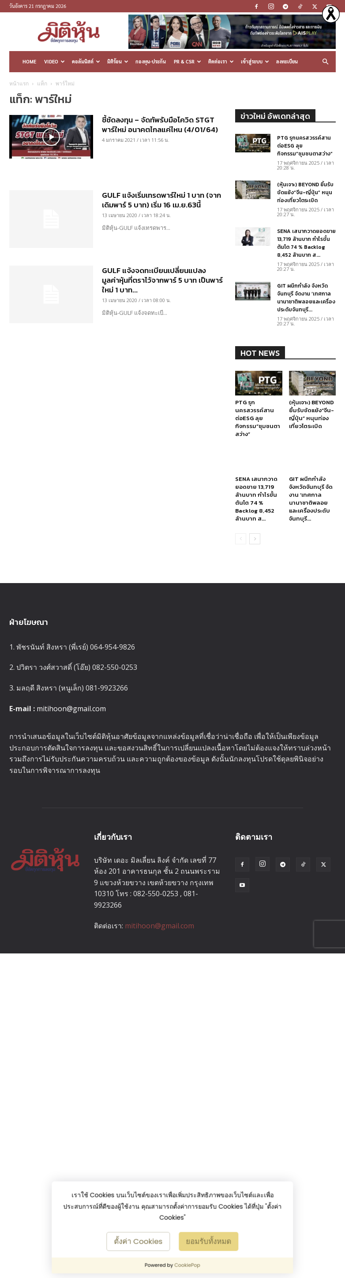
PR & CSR (187, 61)
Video (54, 61)
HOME (29, 61)
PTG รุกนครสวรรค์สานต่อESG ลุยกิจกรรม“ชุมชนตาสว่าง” (257, 418)
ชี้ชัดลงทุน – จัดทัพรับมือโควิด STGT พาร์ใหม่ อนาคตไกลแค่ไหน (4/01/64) (160, 124)
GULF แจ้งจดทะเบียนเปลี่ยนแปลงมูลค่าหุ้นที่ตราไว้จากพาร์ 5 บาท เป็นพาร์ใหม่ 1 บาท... (162, 280)
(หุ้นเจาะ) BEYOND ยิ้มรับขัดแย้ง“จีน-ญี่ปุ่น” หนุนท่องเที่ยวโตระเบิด (305, 192)
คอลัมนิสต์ (86, 61)
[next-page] (254, 538)
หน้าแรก (19, 83)
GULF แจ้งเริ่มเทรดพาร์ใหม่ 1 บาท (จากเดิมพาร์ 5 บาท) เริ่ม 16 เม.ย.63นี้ (161, 200)
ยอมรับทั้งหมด (208, 1241)
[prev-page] (240, 538)
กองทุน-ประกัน (150, 61)
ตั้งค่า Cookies (138, 1241)
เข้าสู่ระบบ (255, 61)
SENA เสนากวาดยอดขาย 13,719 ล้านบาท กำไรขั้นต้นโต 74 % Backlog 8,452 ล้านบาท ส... (306, 243)
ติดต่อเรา (221, 61)
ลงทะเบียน (287, 61)
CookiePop (187, 1265)
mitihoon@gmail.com (71, 708)
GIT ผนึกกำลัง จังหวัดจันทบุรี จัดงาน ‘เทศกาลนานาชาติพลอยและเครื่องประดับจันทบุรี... (306, 298)
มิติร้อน (117, 61)
